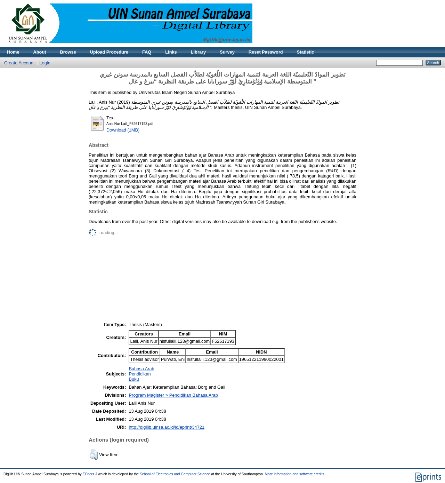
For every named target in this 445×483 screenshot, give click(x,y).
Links (171, 52)
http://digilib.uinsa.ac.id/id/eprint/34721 (166, 427)
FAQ (146, 52)
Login (45, 62)
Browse (68, 52)
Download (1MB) (122, 130)
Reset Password (266, 52)
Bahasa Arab (141, 368)
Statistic (305, 52)
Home (13, 52)
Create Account (19, 62)
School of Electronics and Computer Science (175, 474)
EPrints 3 (90, 474)
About (39, 52)
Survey (227, 52)
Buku (134, 379)
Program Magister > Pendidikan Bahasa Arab (173, 395)
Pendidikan (140, 374)
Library (198, 52)
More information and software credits (294, 474)
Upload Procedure (109, 52)
